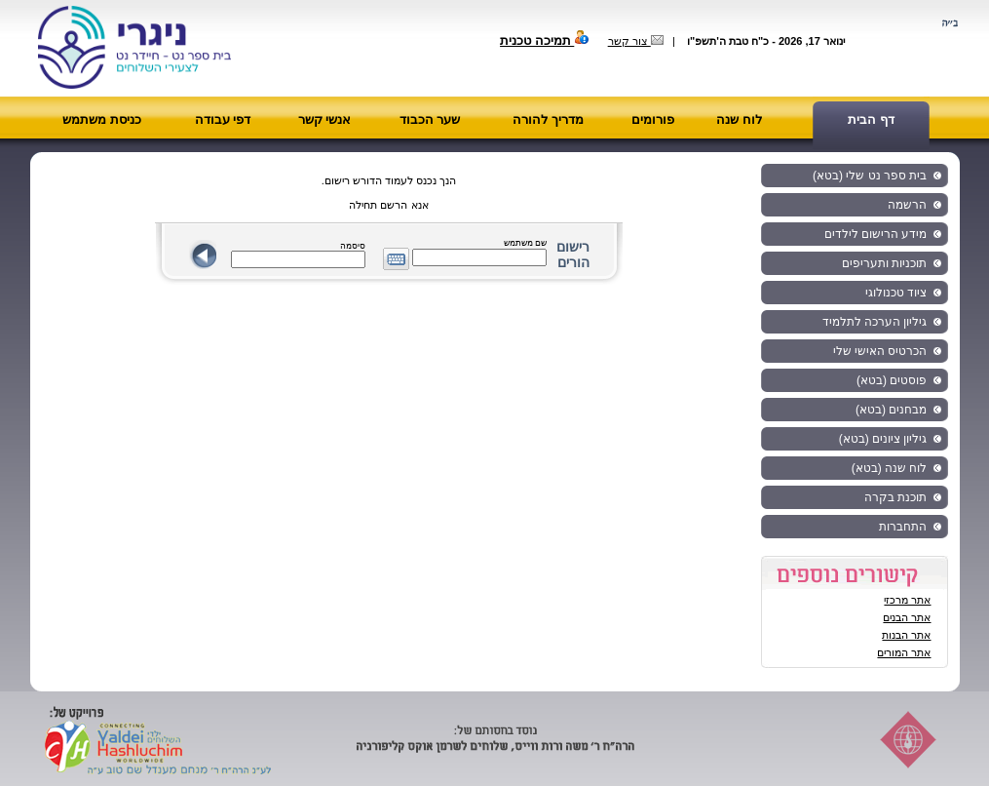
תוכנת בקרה (895, 497)
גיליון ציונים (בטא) (883, 439)
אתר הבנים (907, 617)
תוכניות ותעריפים (884, 263)
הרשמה (907, 205)
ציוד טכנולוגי (896, 292)
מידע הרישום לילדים (876, 234)
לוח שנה (739, 119)
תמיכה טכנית (545, 40)
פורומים (652, 119)
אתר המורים (904, 652)
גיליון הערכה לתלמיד (875, 322)
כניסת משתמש (101, 119)
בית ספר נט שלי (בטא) (870, 175)
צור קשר (636, 41)
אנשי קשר (325, 119)
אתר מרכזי (907, 600)
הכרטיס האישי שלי (880, 351)
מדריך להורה (548, 119)
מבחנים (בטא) (891, 409)
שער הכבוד (430, 119)
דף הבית (871, 119)
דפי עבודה (223, 119)
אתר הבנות (906, 635)
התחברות (903, 526)
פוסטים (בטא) (891, 380)
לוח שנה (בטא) (890, 468)
